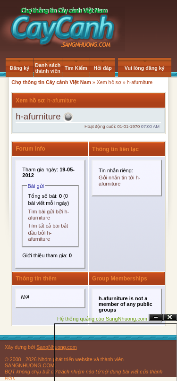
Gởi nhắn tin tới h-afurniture (119, 180)
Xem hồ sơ (109, 82)
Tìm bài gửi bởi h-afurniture (48, 214)
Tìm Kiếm (76, 68)
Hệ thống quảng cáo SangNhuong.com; (103, 319)
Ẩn (156, 317)
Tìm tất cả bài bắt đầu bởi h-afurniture (48, 232)
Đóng (170, 317)
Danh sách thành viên (47, 68)
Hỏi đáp (102, 68)
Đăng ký (19, 68)
